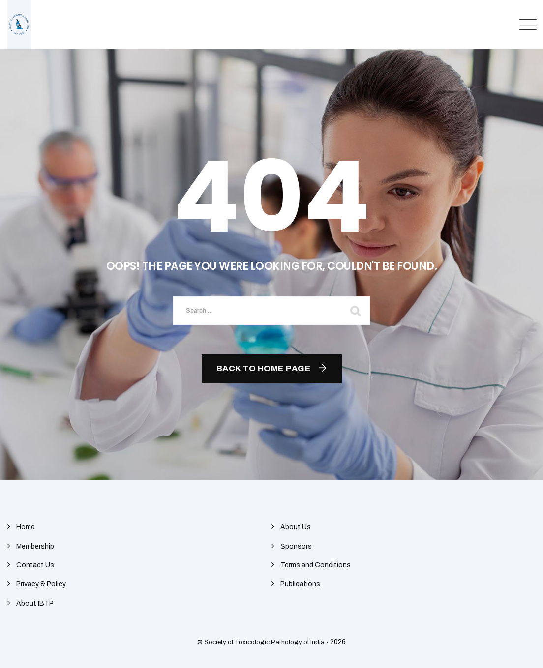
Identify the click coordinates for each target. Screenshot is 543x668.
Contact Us (35, 565)
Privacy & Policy (41, 584)
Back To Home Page (263, 368)
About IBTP (35, 603)
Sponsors (296, 546)
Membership (35, 546)
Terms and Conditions (315, 565)
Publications (300, 584)
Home (25, 527)
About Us (295, 527)
